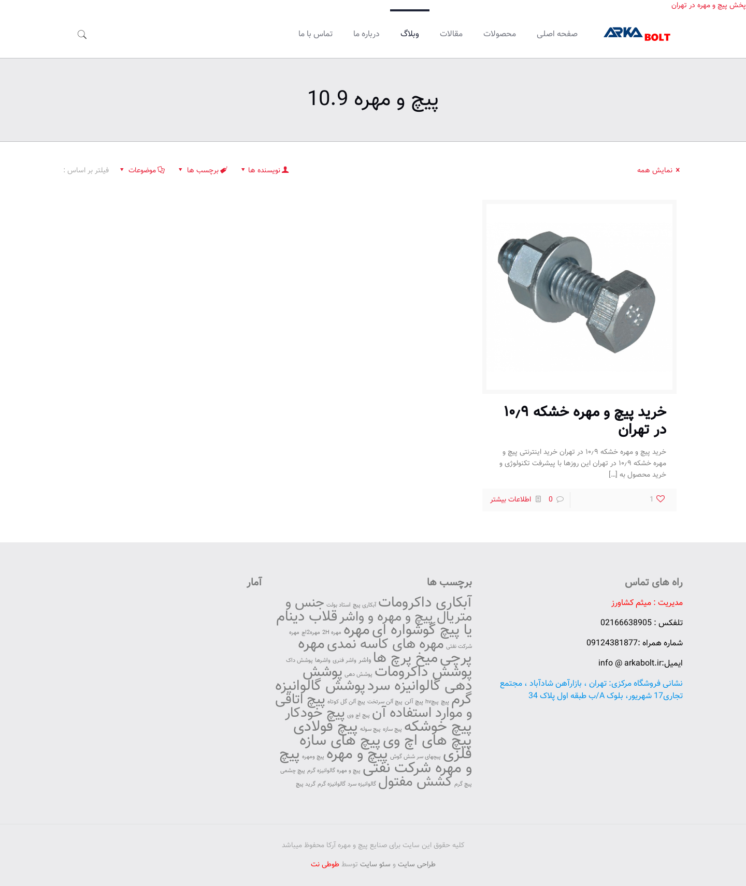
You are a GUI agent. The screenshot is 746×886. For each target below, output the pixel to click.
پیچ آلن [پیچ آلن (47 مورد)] (414, 702)
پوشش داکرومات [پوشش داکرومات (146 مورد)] (423, 672)
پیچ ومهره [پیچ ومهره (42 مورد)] (313, 756)
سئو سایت (375, 864)
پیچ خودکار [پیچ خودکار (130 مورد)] (315, 713)
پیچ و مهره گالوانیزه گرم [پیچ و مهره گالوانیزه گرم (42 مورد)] (334, 770)
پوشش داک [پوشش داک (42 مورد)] (299, 660)
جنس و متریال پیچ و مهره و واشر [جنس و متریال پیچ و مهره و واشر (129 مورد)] (378, 610)
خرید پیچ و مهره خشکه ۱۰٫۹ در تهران (585, 421)
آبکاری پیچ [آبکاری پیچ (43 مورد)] (364, 605)
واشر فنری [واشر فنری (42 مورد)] (344, 660)
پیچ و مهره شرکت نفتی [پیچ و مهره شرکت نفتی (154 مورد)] (375, 761)
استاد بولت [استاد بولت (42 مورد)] (338, 605)
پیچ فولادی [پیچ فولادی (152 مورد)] (325, 727)
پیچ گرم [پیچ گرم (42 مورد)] (463, 784)
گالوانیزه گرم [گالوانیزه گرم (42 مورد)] (332, 784)
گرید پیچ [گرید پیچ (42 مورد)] (305, 784)
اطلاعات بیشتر (510, 500)
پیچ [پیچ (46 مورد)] (445, 701)
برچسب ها (201, 170)
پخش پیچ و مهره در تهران (708, 5)
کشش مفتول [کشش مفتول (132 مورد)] (415, 782)
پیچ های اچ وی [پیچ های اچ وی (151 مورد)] (427, 741)
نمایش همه (660, 170)
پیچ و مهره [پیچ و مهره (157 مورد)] (357, 754)
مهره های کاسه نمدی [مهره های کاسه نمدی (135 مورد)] (385, 644)
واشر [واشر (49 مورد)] (364, 660)
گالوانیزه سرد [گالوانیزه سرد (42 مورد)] (362, 784)
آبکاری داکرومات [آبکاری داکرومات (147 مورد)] (425, 603)
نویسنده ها (264, 170)
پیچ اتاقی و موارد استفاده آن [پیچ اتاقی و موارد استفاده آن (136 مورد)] (373, 707)
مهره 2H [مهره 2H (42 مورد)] (331, 632)
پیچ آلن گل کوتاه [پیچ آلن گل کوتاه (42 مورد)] (346, 702)
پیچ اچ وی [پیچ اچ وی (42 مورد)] (358, 715)
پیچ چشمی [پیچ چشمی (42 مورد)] (292, 770)
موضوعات (141, 170)
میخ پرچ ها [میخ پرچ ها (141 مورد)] (405, 658)
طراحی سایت (417, 864)
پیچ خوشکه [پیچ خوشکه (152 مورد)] (438, 727)
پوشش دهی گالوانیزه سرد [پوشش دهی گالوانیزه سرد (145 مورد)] (387, 679)
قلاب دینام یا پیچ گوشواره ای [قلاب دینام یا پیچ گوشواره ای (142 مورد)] (374, 624)
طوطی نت (325, 864)
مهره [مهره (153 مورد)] (356, 630)
